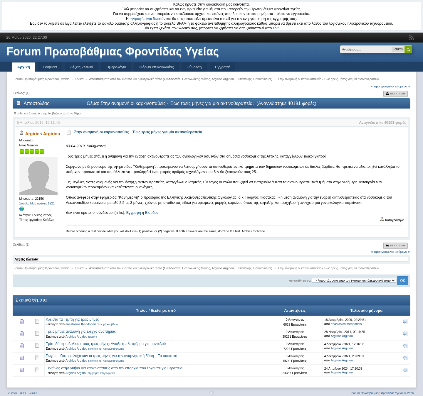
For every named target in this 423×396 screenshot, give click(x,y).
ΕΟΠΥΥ (93, 336)
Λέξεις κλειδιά (81, 67)
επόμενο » (402, 86)
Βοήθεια (50, 67)
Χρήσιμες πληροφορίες (101, 373)
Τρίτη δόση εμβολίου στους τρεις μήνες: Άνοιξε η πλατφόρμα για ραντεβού (106, 344)
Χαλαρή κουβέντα (107, 324)
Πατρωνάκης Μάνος (196, 79)
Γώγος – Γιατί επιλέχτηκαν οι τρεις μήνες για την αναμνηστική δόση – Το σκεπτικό (111, 356)
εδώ (276, 28)
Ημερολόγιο (116, 67)
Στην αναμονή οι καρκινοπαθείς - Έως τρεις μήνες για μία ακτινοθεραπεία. (139, 132)
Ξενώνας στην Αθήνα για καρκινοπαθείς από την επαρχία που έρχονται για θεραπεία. (115, 368)
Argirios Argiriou (223, 79)
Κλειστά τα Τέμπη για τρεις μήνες (72, 319)
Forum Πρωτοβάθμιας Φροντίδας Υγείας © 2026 (382, 393)
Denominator (262, 79)
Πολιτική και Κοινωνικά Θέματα (106, 348)
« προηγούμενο (382, 86)
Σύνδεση (194, 67)
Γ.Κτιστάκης (244, 79)
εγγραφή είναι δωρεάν (148, 19)
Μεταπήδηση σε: (300, 280)
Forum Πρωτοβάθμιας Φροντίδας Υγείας (112, 51)
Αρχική (23, 67)
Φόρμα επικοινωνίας (156, 67)
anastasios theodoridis (81, 324)
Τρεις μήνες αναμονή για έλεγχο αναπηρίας (81, 331)
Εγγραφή (222, 67)
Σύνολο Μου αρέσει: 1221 (37, 203)
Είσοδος (152, 213)
